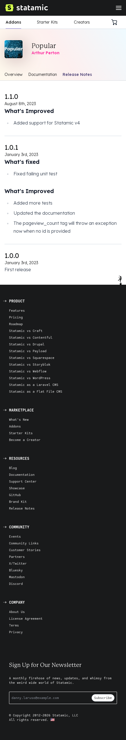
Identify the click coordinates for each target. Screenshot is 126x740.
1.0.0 (12, 255)
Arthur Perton (45, 52)
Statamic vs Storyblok (29, 364)
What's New (19, 419)
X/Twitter (18, 563)
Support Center (23, 481)
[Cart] (115, 22)
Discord (16, 583)
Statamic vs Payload (28, 351)
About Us (17, 612)
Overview (14, 74)
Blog (13, 468)
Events (15, 536)
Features (17, 310)
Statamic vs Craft (26, 331)
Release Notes (77, 74)
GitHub (15, 495)
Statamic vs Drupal (27, 344)
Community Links (24, 543)
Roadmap (16, 324)
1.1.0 (11, 96)
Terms (14, 625)
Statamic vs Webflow (28, 371)
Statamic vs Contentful (30, 337)
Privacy (16, 632)
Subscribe (103, 698)
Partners (17, 557)
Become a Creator (25, 440)
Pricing (16, 317)
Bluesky (16, 570)
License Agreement (26, 618)
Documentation (42, 74)
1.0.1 (11, 147)
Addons (13, 22)
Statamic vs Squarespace (31, 358)
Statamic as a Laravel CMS (33, 385)
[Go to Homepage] (26, 8)
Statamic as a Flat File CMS (35, 391)
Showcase (17, 488)
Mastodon (17, 577)
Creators (82, 22)
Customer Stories (25, 550)
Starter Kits (47, 22)
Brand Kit (18, 501)
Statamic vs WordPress (29, 378)
